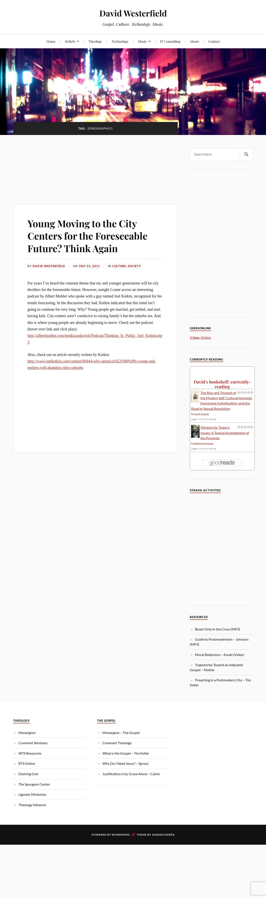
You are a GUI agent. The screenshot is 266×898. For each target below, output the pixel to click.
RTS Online (26, 763)
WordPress (121, 834)
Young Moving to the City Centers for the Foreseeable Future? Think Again (87, 236)
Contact (214, 41)
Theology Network (32, 805)
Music (142, 41)
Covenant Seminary (33, 743)
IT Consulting (170, 41)
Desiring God (28, 774)
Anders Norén (163, 834)
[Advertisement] (95, 167)
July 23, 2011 (89, 266)
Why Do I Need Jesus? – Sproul (125, 763)
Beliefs (70, 41)
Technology (120, 41)
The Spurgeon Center (34, 784)
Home (51, 41)
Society (134, 266)
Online (200, 337)
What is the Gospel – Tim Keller (125, 753)
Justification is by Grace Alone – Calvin (131, 774)
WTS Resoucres (30, 753)
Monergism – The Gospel (121, 733)
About (194, 41)
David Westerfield (133, 13)
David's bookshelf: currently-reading (222, 384)
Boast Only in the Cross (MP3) (217, 629)
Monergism (26, 733)
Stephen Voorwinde (203, 443)
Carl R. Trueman (201, 413)
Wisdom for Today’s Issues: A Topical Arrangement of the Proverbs (224, 432)
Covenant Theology (117, 743)
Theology (95, 41)
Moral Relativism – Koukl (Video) (219, 655)
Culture (119, 266)
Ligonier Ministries (32, 794)
